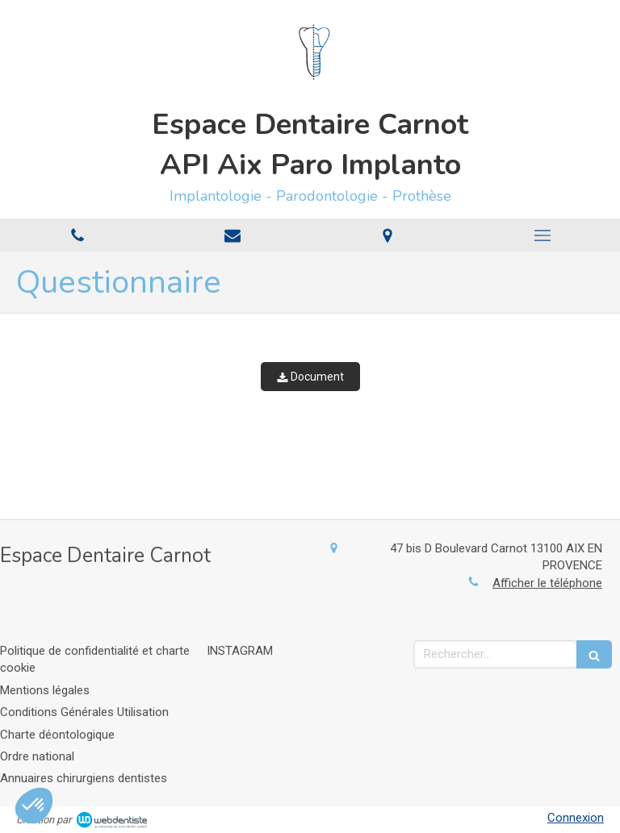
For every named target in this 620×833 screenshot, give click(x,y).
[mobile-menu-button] (542, 235)
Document (310, 376)
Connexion (575, 817)
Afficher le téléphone (547, 583)
